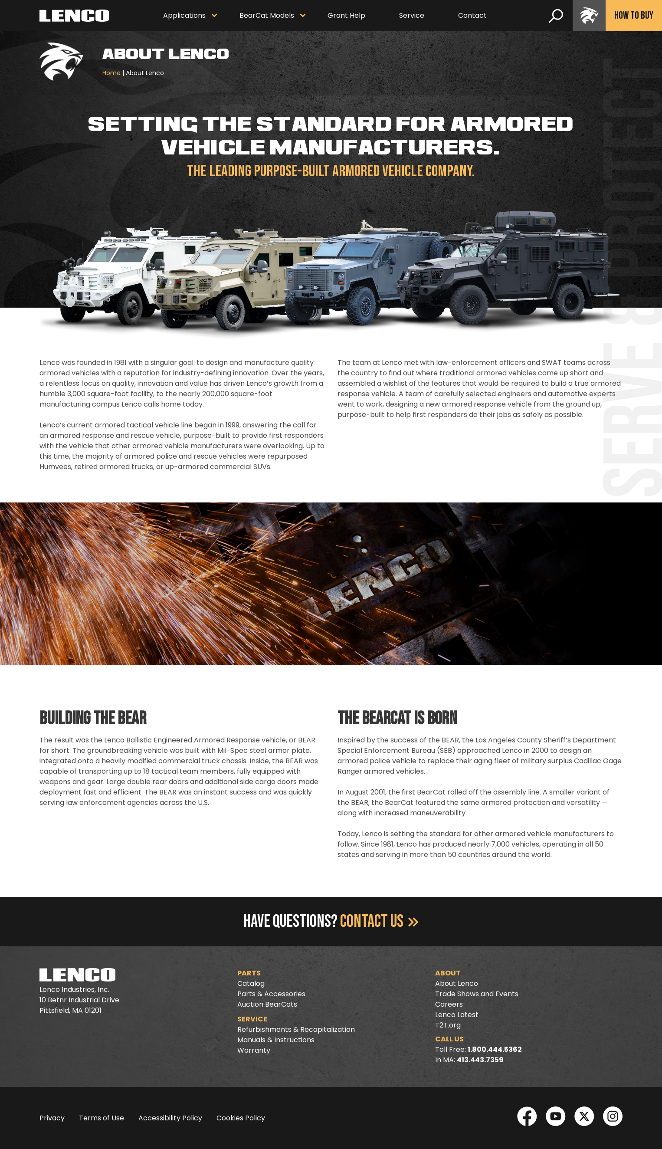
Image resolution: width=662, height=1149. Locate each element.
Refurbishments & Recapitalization (296, 1029)
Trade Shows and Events (476, 994)
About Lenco (456, 983)
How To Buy (633, 15)
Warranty (253, 1050)
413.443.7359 (480, 1060)
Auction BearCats (267, 1004)
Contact (472, 15)
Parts (249, 973)
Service (411, 15)
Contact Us (379, 921)
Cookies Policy (240, 1118)
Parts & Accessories (271, 994)
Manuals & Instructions (276, 1040)
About (448, 973)
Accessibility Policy (170, 1118)
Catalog (251, 983)
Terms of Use (101, 1118)
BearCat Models (266, 15)
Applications (184, 15)
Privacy (52, 1118)
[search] (556, 15)
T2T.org (448, 1025)
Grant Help (346, 15)
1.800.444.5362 (495, 1049)
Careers (449, 1004)
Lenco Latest (456, 1015)
